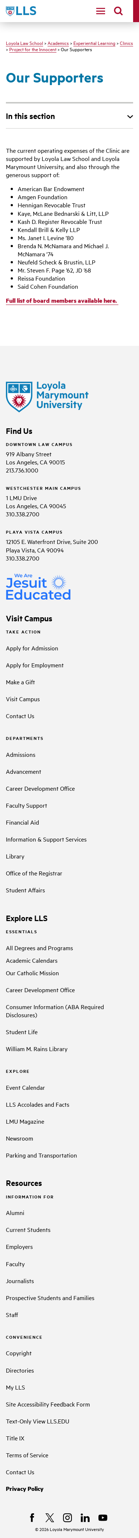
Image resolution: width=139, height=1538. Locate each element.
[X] (50, 1518)
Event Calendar (25, 1087)
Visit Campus (23, 699)
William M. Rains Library (36, 1048)
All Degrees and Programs (39, 948)
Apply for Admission (32, 648)
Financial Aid (22, 822)
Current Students (28, 1229)
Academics (58, 42)
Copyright (19, 1353)
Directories (20, 1370)
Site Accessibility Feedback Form (48, 1404)
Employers (19, 1246)
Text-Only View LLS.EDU (37, 1421)
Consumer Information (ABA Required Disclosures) (55, 1010)
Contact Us (20, 716)
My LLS (15, 1387)
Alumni (15, 1212)
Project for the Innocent (32, 49)
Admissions (20, 754)
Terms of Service (27, 1455)
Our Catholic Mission (32, 973)
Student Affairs (25, 890)
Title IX (15, 1438)
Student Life (22, 1032)
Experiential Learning (94, 42)
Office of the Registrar (34, 873)
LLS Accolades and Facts (37, 1104)
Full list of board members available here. (62, 300)
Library (15, 856)
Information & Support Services (46, 839)
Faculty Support (26, 805)
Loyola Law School (24, 42)
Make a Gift (20, 682)
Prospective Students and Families (50, 1297)
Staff (12, 1314)
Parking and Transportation (41, 1155)
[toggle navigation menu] (101, 11)
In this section (30, 115)
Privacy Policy (25, 1488)
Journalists (20, 1281)
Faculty (15, 1264)
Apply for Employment (35, 665)
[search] (118, 11)
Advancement (23, 771)
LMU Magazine (25, 1121)
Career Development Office (40, 788)
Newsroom (19, 1138)
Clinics (126, 42)
